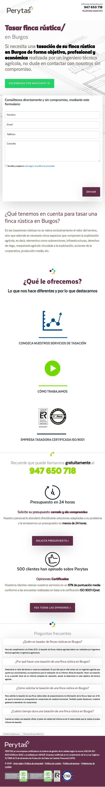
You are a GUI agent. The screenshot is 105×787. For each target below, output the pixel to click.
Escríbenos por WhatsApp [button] (29, 83)
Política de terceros (71, 764)
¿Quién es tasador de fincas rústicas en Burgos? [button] (52, 642)
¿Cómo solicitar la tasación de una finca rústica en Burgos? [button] (52, 688)
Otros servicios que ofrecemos (33, 734)
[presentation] (22, 175)
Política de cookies (53, 764)
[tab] (52, 642)
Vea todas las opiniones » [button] (52, 608)
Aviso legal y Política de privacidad (28, 764)
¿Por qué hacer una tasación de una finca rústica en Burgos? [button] (52, 662)
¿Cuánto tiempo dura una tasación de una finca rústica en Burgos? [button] (52, 711)
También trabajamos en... (12, 734)
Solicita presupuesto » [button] (52, 541)
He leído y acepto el (30, 166)
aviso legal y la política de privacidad (39, 166)
